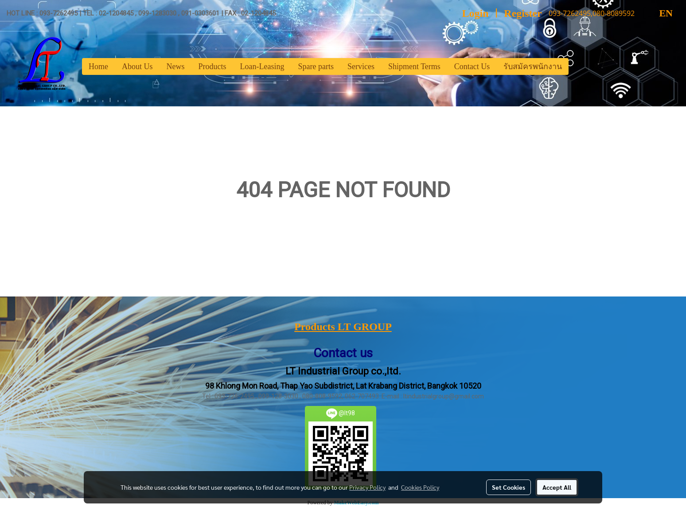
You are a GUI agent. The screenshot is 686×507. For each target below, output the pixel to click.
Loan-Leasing (262, 66)
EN (658, 13)
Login (475, 13)
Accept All (556, 487)
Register (523, 13)
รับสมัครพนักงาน (532, 66)
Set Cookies (508, 487)
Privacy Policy (367, 487)
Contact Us (472, 66)
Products (212, 66)
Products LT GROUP (343, 326)
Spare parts (315, 66)
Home (98, 66)
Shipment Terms (414, 66)
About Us (137, 66)
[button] (576, 66)
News (176, 66)
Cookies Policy (420, 487)
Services (360, 66)
